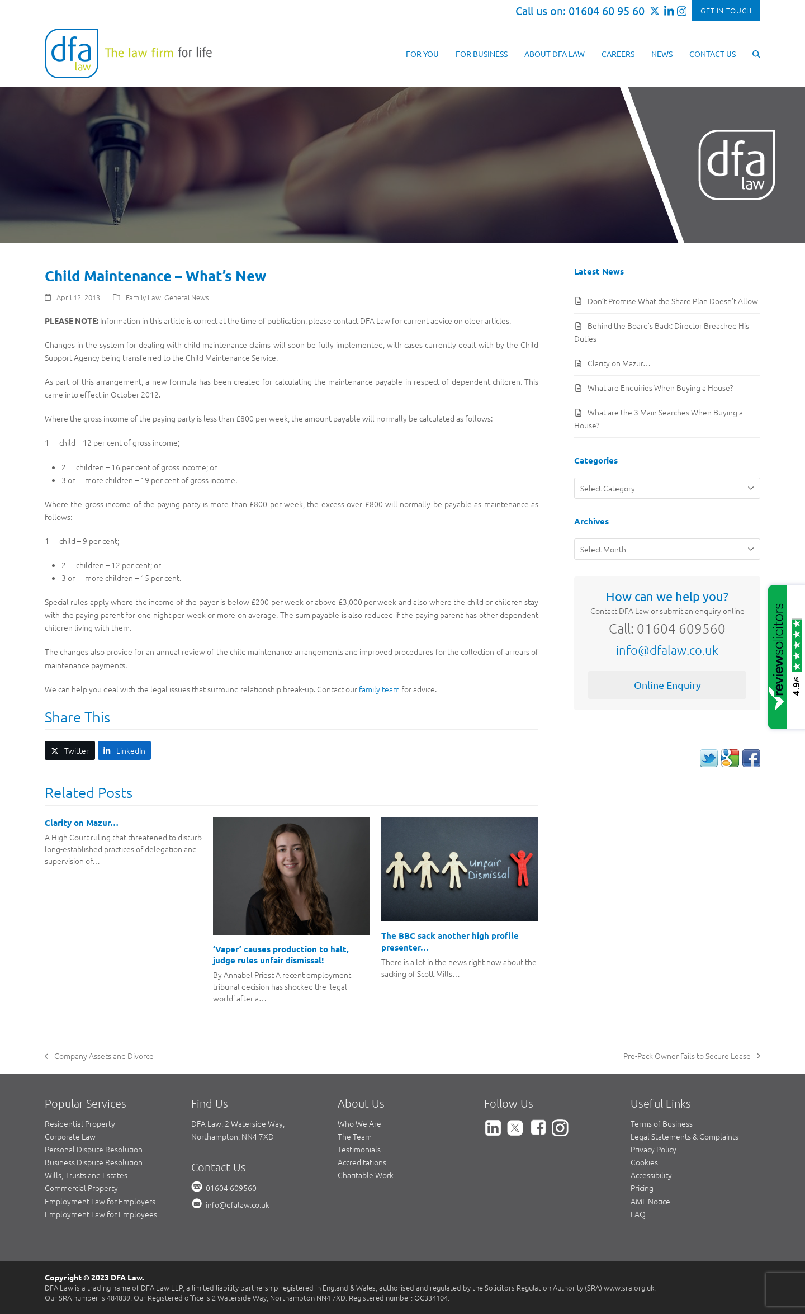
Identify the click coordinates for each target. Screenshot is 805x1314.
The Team (355, 1136)
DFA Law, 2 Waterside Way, (238, 1123)
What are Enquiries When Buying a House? (660, 387)
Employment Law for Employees (101, 1214)
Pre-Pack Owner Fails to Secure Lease (691, 1056)
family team (379, 688)
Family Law (143, 297)
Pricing (642, 1187)
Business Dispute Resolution (94, 1162)
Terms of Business (662, 1123)
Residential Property (80, 1123)
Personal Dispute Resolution (94, 1149)
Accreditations (362, 1162)
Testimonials (359, 1149)
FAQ (638, 1214)
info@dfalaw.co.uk (667, 649)
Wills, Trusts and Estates (86, 1174)
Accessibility (651, 1174)
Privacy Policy (653, 1149)
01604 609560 (231, 1187)
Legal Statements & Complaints (684, 1136)
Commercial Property (81, 1187)
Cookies (644, 1162)
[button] (756, 53)
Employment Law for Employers (100, 1201)
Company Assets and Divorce (99, 1056)
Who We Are (359, 1123)
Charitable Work (366, 1174)
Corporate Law (70, 1136)
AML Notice (650, 1201)
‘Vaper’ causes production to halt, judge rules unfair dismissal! (281, 954)
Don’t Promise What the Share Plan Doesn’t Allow (673, 300)
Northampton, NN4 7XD (232, 1136)
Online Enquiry (667, 685)
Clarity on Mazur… (82, 822)
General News (186, 297)
